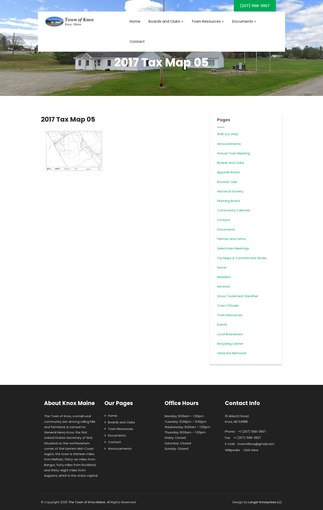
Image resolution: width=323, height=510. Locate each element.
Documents (244, 21)
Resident (224, 277)
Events (222, 324)
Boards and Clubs (166, 21)
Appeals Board (228, 172)
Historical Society (230, 191)
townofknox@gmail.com (255, 444)
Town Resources (208, 21)
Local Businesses (230, 334)
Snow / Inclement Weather (237, 296)
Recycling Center (230, 343)
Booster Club (227, 182)
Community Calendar (233, 210)
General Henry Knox (59, 432)
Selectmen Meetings (233, 248)
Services (223, 286)
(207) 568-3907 (255, 5)
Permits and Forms (231, 239)
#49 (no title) (227, 134)
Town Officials (228, 305)
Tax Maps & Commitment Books (242, 258)
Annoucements (229, 144)
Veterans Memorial (231, 353)
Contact (137, 41)
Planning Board (228, 201)
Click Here (250, 450)
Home (135, 21)
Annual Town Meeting (233, 153)
